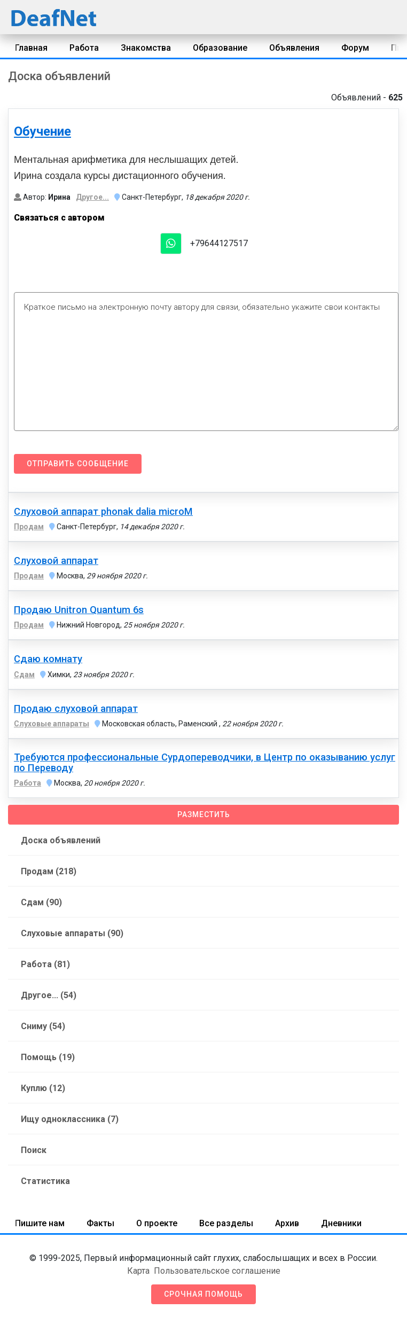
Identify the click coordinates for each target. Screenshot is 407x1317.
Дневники (341, 1223)
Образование (220, 48)
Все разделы (226, 1223)
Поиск (33, 1150)
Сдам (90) (41, 902)
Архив (287, 1223)
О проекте (156, 1223)
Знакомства (146, 48)
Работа (84, 48)
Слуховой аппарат (56, 560)
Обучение (42, 131)
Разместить (203, 814)
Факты (100, 1223)
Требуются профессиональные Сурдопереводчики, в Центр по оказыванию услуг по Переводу (204, 762)
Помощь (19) (48, 1057)
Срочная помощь (203, 1294)
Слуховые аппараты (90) (72, 933)
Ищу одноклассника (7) (70, 1119)
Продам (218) (48, 871)
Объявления (294, 48)
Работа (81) (45, 964)
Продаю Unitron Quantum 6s (79, 610)
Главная (31, 48)
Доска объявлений (60, 840)
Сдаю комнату (48, 659)
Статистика (45, 1181)
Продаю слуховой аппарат (76, 708)
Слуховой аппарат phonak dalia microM (103, 511)
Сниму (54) (43, 1026)
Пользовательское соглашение (217, 1271)
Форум (355, 48)
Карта (138, 1271)
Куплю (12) (43, 1088)
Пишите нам (40, 1223)
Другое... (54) (48, 995)
